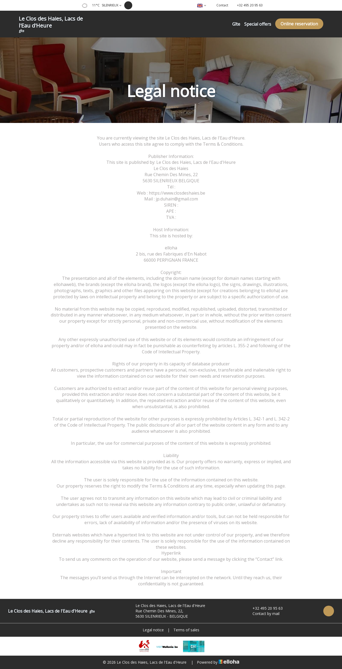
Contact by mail (262, 613)
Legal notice (153, 629)
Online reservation (299, 24)
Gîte (236, 24)
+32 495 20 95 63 (264, 608)
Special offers (257, 24)
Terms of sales (186, 629)
